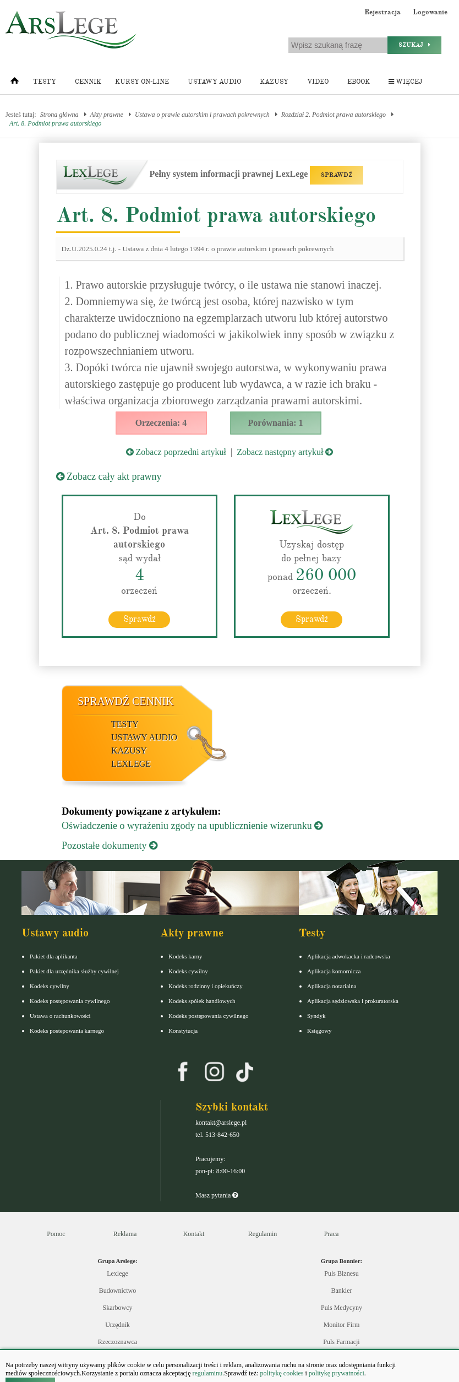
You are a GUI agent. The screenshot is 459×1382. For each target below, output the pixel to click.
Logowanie (430, 12)
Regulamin (262, 1233)
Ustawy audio (214, 82)
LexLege (131, 763)
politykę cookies (281, 1373)
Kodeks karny (185, 955)
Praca (331, 1233)
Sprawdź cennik (126, 701)
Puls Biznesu (341, 1273)
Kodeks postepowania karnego (67, 1030)
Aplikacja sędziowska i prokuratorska (352, 1000)
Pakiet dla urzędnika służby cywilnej (74, 970)
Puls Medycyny (341, 1307)
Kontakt (194, 1233)
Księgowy (319, 1030)
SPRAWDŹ (336, 174)
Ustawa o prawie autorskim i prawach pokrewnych (202, 114)
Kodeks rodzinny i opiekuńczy (205, 985)
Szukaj (414, 44)
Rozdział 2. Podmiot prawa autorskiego (333, 114)
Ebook (358, 82)
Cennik (88, 82)
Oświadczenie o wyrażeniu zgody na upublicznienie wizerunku (192, 825)
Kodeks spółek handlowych (202, 1000)
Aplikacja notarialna (332, 985)
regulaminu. (208, 1373)
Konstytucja (183, 1030)
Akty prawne (106, 114)
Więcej (405, 82)
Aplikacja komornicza (333, 970)
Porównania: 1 (275, 422)
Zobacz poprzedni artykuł (176, 452)
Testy (44, 82)
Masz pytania (216, 1195)
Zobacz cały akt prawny (109, 476)
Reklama (125, 1233)
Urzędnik (117, 1324)
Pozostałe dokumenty (109, 844)
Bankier (341, 1290)
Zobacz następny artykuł (285, 452)
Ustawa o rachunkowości (60, 1015)
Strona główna (59, 114)
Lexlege (117, 1273)
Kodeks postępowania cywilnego (70, 1000)
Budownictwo (117, 1290)
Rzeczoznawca (117, 1341)
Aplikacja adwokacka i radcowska (348, 955)
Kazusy (274, 82)
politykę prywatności (336, 1373)
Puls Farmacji (341, 1341)
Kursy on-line (142, 82)
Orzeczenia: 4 (161, 422)
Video (318, 82)
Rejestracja (382, 12)
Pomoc (56, 1233)
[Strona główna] (15, 83)
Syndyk (316, 1015)
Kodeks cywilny (49, 985)
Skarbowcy (118, 1307)
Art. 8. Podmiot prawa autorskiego (55, 123)
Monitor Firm (342, 1324)
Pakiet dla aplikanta (54, 955)
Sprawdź (139, 618)
